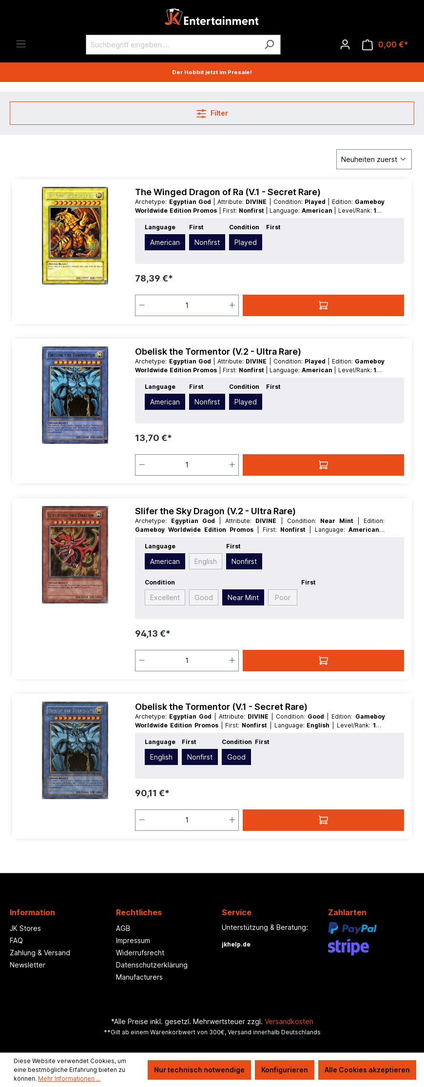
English (205, 561)
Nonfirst (207, 242)
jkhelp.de (236, 944)
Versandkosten (289, 1021)
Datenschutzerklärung (152, 965)
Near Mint (243, 597)
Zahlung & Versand (40, 952)
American (165, 242)
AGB (123, 928)
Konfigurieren (284, 1070)
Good (203, 597)
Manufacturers (139, 977)
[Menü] (21, 44)
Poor (282, 597)
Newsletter (27, 965)
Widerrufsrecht (140, 952)
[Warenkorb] (385, 44)
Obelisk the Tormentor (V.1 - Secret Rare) (221, 707)
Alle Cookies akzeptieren (367, 1070)
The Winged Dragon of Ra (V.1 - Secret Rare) (228, 192)
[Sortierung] (374, 159)
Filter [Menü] (212, 111)
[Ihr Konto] (345, 44)
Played (245, 242)
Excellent (165, 597)
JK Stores (25, 928)
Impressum (133, 940)
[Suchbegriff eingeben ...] (172, 45)
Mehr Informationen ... (69, 1078)
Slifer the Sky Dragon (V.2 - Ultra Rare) (215, 511)
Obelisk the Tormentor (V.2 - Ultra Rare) (218, 351)
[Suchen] (269, 45)
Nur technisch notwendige (199, 1070)
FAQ (16, 940)
